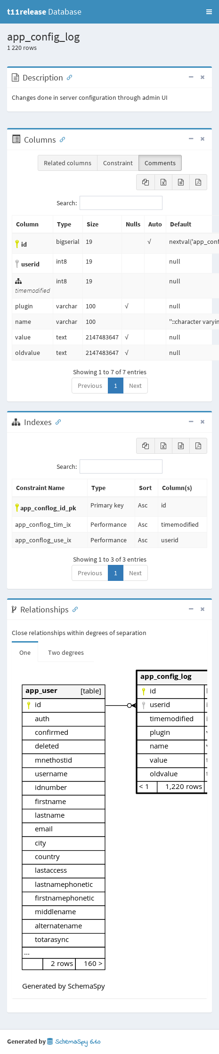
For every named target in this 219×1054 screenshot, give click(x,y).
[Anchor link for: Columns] (60, 139)
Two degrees (66, 652)
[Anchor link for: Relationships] (73, 608)
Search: (109, 203)
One (25, 652)
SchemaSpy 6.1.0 (73, 1042)
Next (135, 385)
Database (44, 11)
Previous (90, 385)
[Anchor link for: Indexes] (56, 421)
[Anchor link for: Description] (67, 76)
